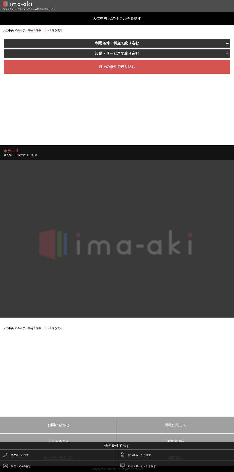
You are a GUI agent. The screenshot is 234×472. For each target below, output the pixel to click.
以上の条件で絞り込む (117, 67)
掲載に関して (175, 425)
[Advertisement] (117, 113)
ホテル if (11, 151)
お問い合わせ (58, 425)
